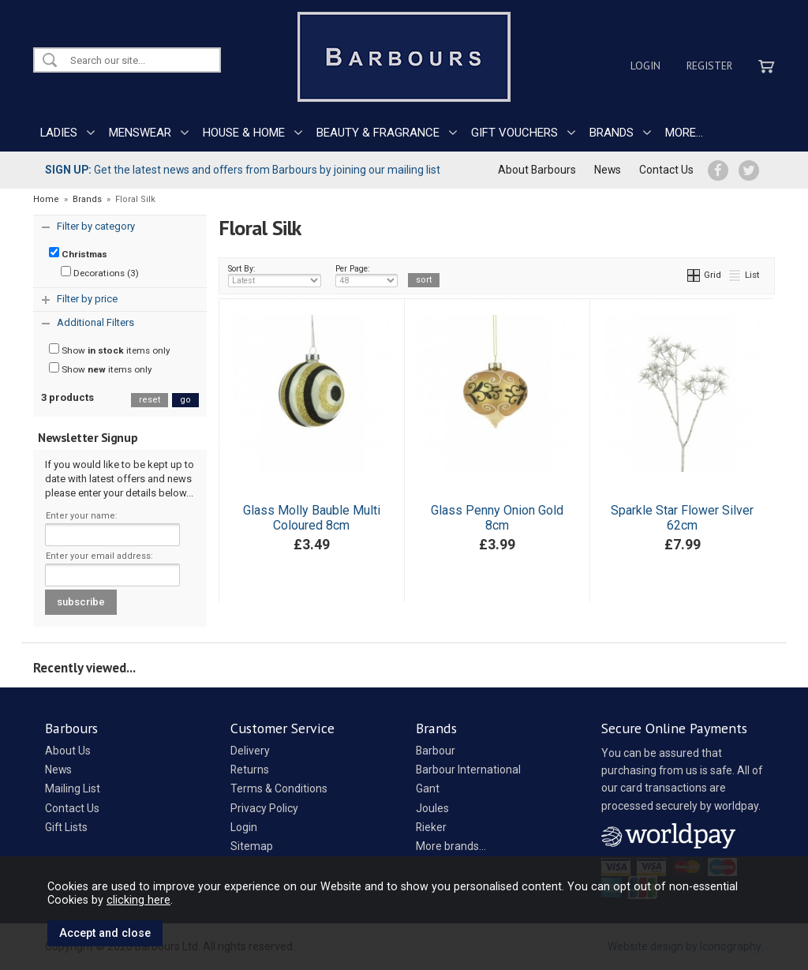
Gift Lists (66, 827)
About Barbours (537, 169)
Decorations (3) (100, 272)
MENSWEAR (140, 132)
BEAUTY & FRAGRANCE (378, 132)
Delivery (250, 750)
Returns (249, 769)
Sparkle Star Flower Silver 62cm (682, 518)
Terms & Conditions (278, 788)
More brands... (451, 846)
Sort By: (274, 275)
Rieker (431, 827)
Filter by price (87, 299)
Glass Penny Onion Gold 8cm (497, 518)
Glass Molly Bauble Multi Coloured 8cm (311, 518)
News (607, 169)
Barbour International (468, 769)
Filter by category (96, 226)
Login (645, 65)
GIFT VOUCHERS (514, 132)
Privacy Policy (264, 808)
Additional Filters (95, 322)
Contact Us (666, 169)
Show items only (109, 349)
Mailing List (72, 788)
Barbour (435, 750)
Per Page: (366, 275)
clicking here (138, 899)
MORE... (684, 132)
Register (709, 65)
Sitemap (251, 846)
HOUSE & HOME (244, 132)
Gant (428, 788)
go (185, 400)
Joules (432, 808)
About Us (68, 750)
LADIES (58, 132)
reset (149, 400)
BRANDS (611, 132)
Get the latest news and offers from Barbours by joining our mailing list (242, 169)
